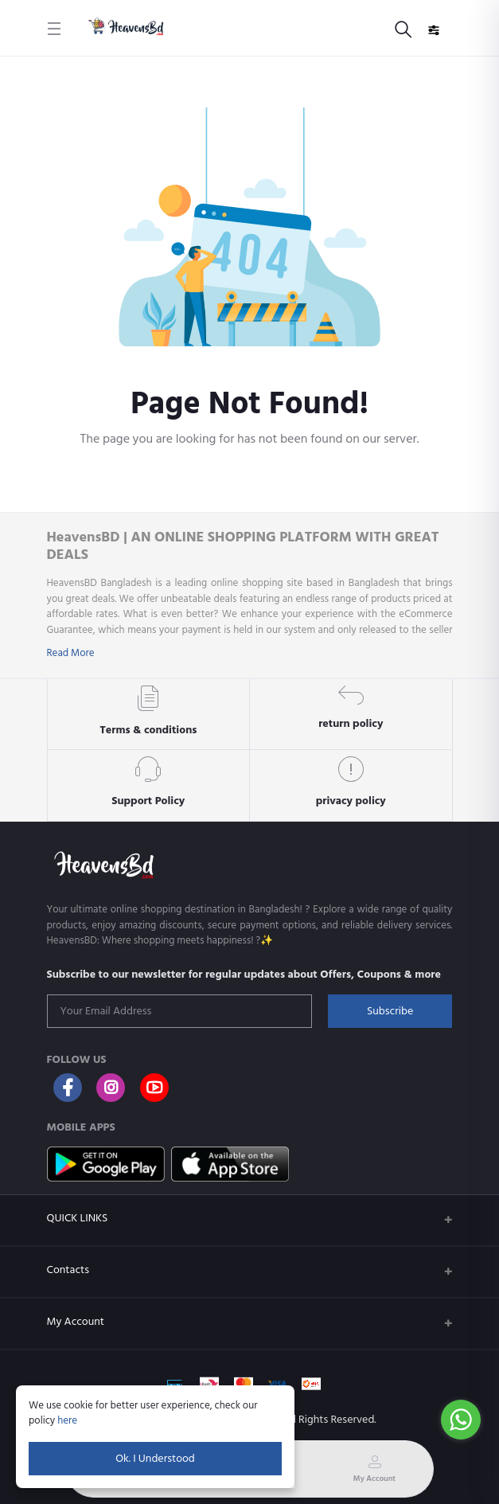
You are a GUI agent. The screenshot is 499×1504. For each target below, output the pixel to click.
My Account (75, 1321)
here (67, 1420)
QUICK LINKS (77, 1218)
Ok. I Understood (155, 1458)
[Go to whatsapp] (461, 1420)
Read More (71, 653)
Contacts (68, 1269)
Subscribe (390, 1011)
